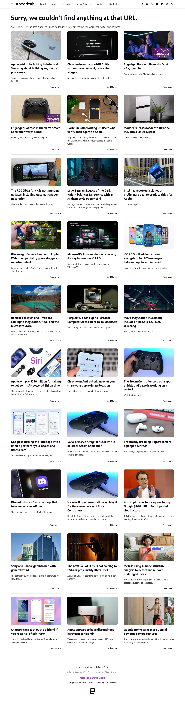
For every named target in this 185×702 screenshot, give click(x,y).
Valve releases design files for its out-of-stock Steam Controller (92, 444)
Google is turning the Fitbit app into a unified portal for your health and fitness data (35, 446)
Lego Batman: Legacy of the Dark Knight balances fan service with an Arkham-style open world (90, 194)
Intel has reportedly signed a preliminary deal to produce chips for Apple (148, 194)
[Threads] (167, 4)
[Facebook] (142, 4)
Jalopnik (72, 683)
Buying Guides (83, 4)
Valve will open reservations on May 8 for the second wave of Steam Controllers (92, 506)
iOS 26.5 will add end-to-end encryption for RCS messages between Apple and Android (143, 258)
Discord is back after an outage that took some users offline (34, 504)
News (53, 4)
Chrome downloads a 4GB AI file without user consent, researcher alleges (89, 68)
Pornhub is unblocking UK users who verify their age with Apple (91, 130)
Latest (43, 4)
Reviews (66, 4)
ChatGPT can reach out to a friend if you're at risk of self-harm (34, 631)
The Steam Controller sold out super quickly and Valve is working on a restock (148, 385)
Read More (54, 87)
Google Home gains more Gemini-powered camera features (146, 631)
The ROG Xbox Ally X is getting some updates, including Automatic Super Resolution (35, 194)
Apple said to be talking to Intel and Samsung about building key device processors (34, 68)
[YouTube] (157, 4)
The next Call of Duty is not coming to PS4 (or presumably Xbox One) (92, 568)
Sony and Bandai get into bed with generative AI (33, 568)
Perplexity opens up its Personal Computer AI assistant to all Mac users (92, 320)
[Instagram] (147, 4)
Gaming (99, 4)
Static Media (79, 672)
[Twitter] (152, 4)
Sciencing (99, 683)
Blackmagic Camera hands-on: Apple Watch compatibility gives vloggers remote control (35, 258)
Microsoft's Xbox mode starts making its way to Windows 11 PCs (91, 256)
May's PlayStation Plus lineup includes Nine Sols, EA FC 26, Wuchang (143, 322)
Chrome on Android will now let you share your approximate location (91, 383)
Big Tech (113, 4)
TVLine (82, 683)
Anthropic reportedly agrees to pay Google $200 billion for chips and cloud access (147, 506)
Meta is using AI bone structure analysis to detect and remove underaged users (144, 570)
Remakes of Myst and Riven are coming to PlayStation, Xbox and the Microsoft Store (35, 322)
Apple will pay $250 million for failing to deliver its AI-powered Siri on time (36, 383)
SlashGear (112, 683)
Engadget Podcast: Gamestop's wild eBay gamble (147, 66)
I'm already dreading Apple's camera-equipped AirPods (148, 444)
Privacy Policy (102, 667)
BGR (91, 683)
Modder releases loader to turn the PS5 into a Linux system (147, 130)
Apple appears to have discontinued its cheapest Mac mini (90, 631)
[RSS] (172, 4)
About (78, 667)
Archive (88, 667)
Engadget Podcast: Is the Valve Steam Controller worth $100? (35, 130)
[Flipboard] (162, 4)
